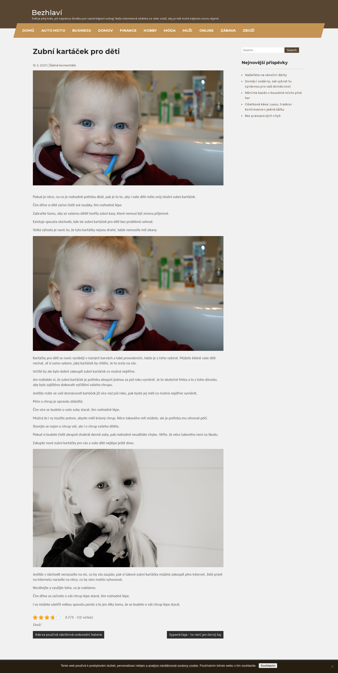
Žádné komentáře (62, 65)
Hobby (150, 30)
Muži (187, 30)
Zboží (248, 30)
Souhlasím (268, 665)
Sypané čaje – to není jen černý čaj (195, 635)
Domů (28, 30)
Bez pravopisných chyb (263, 116)
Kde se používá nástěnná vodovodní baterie (68, 635)
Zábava (228, 30)
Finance (128, 30)
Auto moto (53, 30)
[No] (332, 666)
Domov (105, 30)
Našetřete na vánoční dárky (266, 75)
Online (206, 30)
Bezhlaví (47, 12)
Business (81, 30)
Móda (170, 30)
